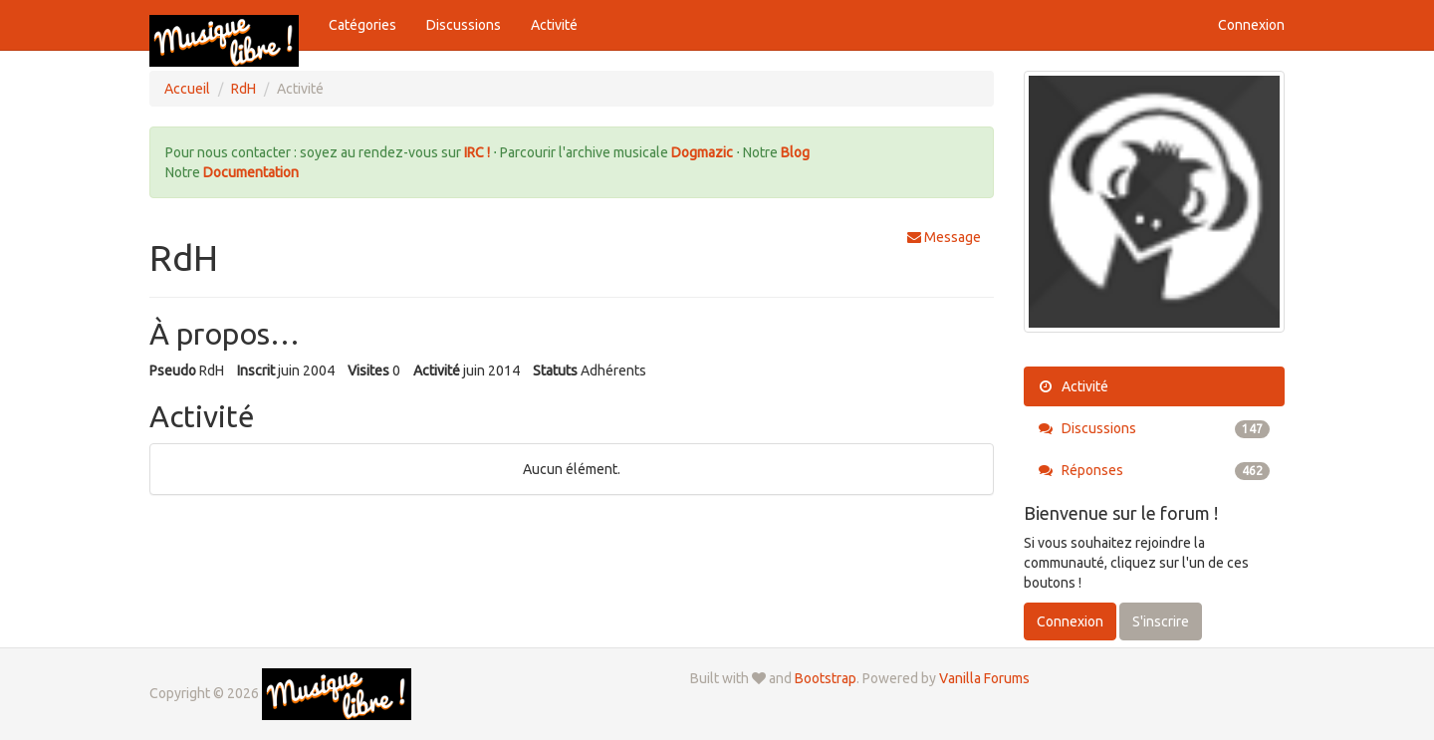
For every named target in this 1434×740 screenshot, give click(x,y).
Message (944, 237)
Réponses (1155, 470)
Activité (554, 25)
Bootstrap (825, 678)
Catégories (362, 25)
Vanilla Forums (984, 678)
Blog (795, 152)
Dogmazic (703, 152)
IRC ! (477, 152)
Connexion (1251, 25)
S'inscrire (1160, 621)
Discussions (463, 25)
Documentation (251, 172)
